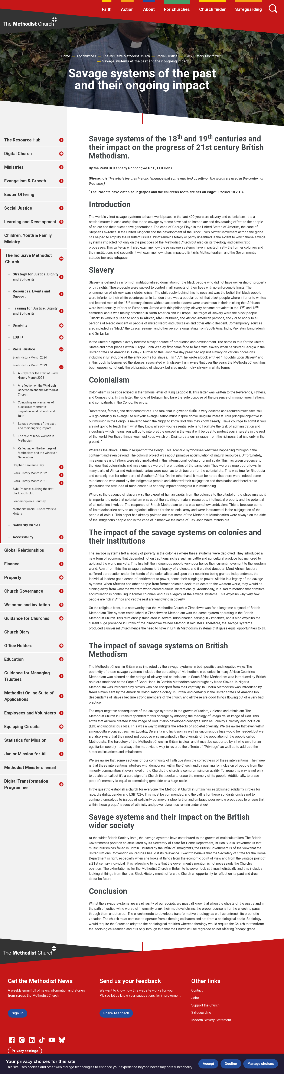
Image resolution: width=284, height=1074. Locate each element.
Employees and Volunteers (30, 713)
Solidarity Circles (26, 525)
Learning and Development (30, 221)
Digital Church (18, 153)
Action (127, 9)
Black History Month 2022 (30, 473)
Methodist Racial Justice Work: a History (34, 511)
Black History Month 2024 (30, 357)
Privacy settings (25, 1051)
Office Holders (18, 645)
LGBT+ (18, 337)
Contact (197, 990)
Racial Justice (167, 56)
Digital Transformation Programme (26, 784)
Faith (106, 9)
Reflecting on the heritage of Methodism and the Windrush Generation (37, 453)
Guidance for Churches (26, 618)
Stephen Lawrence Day (28, 465)
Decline (231, 1063)
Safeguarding (248, 9)
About (149, 9)
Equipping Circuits (22, 726)
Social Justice (18, 208)
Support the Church (205, 1005)
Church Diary (16, 632)
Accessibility (23, 537)
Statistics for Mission (25, 740)
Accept (208, 1063)
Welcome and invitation (27, 604)
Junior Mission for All (25, 753)
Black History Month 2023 (203, 56)
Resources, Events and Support (31, 293)
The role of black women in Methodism (36, 438)
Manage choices (261, 1063)
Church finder (212, 9)
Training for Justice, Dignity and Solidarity (35, 310)
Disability (20, 325)
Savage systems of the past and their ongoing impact (145, 61)
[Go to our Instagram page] (22, 1040)
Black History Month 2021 (30, 481)
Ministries (14, 167)
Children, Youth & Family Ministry (28, 238)
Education (14, 659)
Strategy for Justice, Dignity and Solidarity (35, 276)
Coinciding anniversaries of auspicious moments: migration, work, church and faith (36, 409)
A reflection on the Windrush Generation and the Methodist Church (38, 390)
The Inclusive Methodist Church (126, 56)
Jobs (195, 998)
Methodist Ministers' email (30, 767)
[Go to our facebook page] (12, 1040)
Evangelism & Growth (25, 180)
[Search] (273, 8)
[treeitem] (65, 140)
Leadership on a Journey (29, 501)
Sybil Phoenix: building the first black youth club (33, 491)
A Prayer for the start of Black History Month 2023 (38, 375)
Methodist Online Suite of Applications (29, 696)
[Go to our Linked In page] (32, 1040)
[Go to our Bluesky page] (62, 1040)
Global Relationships (24, 550)
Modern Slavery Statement (211, 1020)
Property (12, 577)
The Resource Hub (22, 140)
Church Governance (23, 591)
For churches (177, 9)
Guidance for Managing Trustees (27, 676)
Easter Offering (19, 194)
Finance (11, 563)
